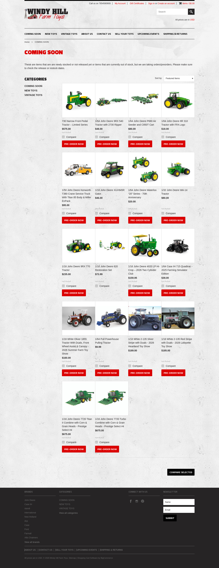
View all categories (68, 513)
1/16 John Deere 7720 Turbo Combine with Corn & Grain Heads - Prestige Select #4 (110, 423)
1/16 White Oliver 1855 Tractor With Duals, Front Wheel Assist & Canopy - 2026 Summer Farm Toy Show (75, 346)
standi (27, 508)
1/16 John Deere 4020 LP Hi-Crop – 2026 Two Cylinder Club (144, 270)
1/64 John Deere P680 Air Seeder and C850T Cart (142, 123)
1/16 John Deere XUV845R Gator (110, 192)
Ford (26, 529)
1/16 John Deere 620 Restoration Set (106, 268)
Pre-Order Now (74, 144)
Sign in (151, 3)
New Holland (30, 517)
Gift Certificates (137, 3)
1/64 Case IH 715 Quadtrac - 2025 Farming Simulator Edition (176, 270)
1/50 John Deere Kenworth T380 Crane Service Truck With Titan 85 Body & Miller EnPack (76, 195)
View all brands (32, 542)
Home (27, 42)
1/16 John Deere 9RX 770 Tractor (76, 268)
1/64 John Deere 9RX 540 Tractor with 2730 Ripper (109, 123)
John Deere (29, 500)
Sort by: (158, 78)
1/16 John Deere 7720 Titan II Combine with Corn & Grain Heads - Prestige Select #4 (77, 424)
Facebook (131, 501)
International (30, 512)
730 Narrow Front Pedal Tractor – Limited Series (75, 123)
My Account (120, 3)
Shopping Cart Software (87, 558)
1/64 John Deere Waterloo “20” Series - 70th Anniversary (142, 194)
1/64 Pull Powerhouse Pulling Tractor (107, 341)
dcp (26, 521)
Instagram (136, 501)
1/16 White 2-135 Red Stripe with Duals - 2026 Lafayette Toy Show (176, 343)
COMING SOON (32, 34)
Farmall (27, 533)
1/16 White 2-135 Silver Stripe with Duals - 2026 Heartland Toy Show (141, 343)
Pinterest (142, 501)
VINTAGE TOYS (69, 34)
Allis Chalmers (31, 537)
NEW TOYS (51, 34)
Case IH (28, 504)
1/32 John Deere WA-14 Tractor (174, 192)
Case (26, 525)
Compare (71, 137)
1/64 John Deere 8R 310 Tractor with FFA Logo (174, 123)
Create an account (166, 3)
